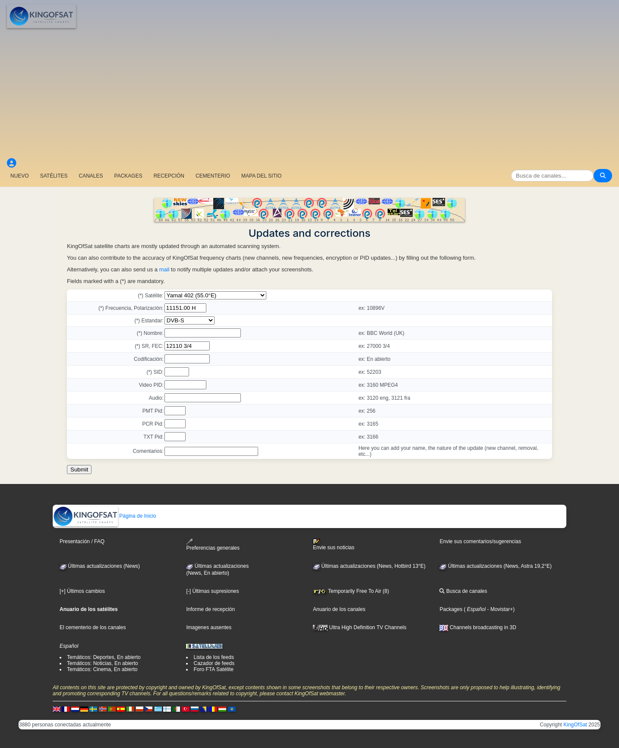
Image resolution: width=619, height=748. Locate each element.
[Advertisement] (309, 92)
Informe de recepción (210, 609)
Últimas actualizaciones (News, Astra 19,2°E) (495, 566)
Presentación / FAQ (82, 541)
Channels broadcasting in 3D (477, 627)
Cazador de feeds (213, 663)
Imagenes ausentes (208, 627)
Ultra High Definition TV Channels (360, 627)
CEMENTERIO (213, 176)
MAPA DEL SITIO (261, 176)
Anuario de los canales (339, 609)
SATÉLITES (54, 176)
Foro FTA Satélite (213, 669)
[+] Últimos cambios (82, 591)
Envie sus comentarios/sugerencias (480, 541)
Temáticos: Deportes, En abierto (104, 657)
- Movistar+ (499, 609)
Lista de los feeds (213, 657)
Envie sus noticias (333, 544)
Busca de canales (463, 591)
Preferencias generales (212, 544)
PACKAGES (128, 176)
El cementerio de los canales (93, 627)
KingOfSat (575, 725)
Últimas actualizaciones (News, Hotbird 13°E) (369, 566)
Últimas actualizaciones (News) (100, 566)
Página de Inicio (104, 516)
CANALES (91, 176)
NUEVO (19, 176)
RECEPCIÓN (169, 176)
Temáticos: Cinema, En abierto (102, 669)
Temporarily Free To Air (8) (351, 591)
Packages (450, 609)
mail (164, 269)
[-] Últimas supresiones (212, 591)
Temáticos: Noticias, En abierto (102, 663)
